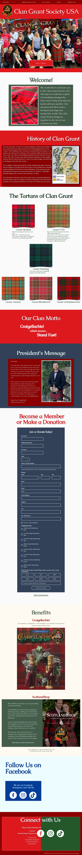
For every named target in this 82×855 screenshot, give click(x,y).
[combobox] (25, 459)
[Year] (56, 477)
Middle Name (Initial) (27, 442)
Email (23, 481)
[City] (40, 511)
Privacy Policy (32, 837)
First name (24, 436)
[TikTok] (32, 795)
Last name (24, 449)
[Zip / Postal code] (40, 518)
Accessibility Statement (32, 839)
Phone (23, 488)
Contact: (32, 831)
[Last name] (31, 452)
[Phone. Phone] (43, 491)
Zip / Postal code (26, 515)
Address (23, 502)
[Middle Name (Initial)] (31, 445)
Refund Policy (32, 843)
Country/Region (25, 495)
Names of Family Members (27, 463)
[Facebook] (13, 795)
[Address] (40, 505)
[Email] (40, 484)
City (22, 509)
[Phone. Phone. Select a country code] (24, 491)
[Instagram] (23, 795)
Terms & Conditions (32, 841)
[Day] (45, 477)
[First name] (31, 438)
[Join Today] (41, 63)
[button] (71, 2)
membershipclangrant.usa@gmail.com (32, 833)
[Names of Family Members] (40, 466)
